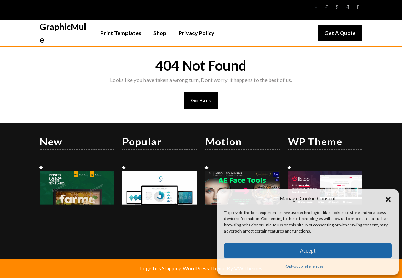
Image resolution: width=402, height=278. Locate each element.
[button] (388, 198)
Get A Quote (343, 35)
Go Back (204, 102)
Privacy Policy (196, 33)
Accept (308, 250)
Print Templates (120, 33)
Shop (160, 33)
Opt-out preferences (304, 266)
